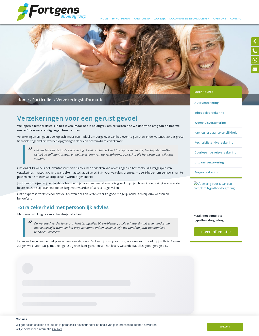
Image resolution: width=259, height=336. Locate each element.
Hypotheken (121, 18)
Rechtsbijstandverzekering (213, 142)
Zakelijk (160, 18)
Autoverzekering (206, 103)
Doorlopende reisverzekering (215, 152)
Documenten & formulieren (189, 18)
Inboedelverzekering (209, 113)
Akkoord (225, 331)
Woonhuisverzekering (210, 123)
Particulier (142, 18)
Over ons (219, 18)
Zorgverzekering (206, 172)
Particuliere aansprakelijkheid (216, 132)
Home (104, 18)
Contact (236, 18)
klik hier (57, 334)
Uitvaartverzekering (209, 162)
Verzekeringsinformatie (79, 99)
